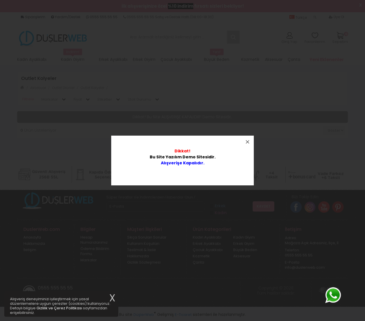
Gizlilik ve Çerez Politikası (59, 308)
